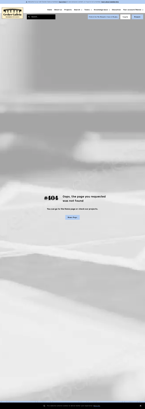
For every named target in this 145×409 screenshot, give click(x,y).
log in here (62, 2)
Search (77, 10)
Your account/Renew (132, 10)
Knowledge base (101, 10)
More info (96, 406)
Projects (68, 10)
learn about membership (110, 2)
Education (116, 10)
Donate (137, 17)
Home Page (72, 217)
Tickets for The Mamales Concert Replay (103, 17)
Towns (87, 10)
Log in (125, 17)
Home (49, 10)
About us (58, 10)
